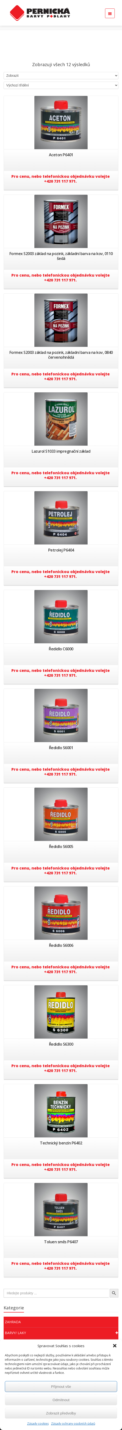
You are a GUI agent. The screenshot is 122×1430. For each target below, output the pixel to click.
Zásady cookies (38, 1424)
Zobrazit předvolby (61, 1413)
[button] (114, 1345)
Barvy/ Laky (61, 1333)
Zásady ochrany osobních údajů (73, 1424)
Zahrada (13, 1322)
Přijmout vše (61, 1386)
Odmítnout (61, 1400)
